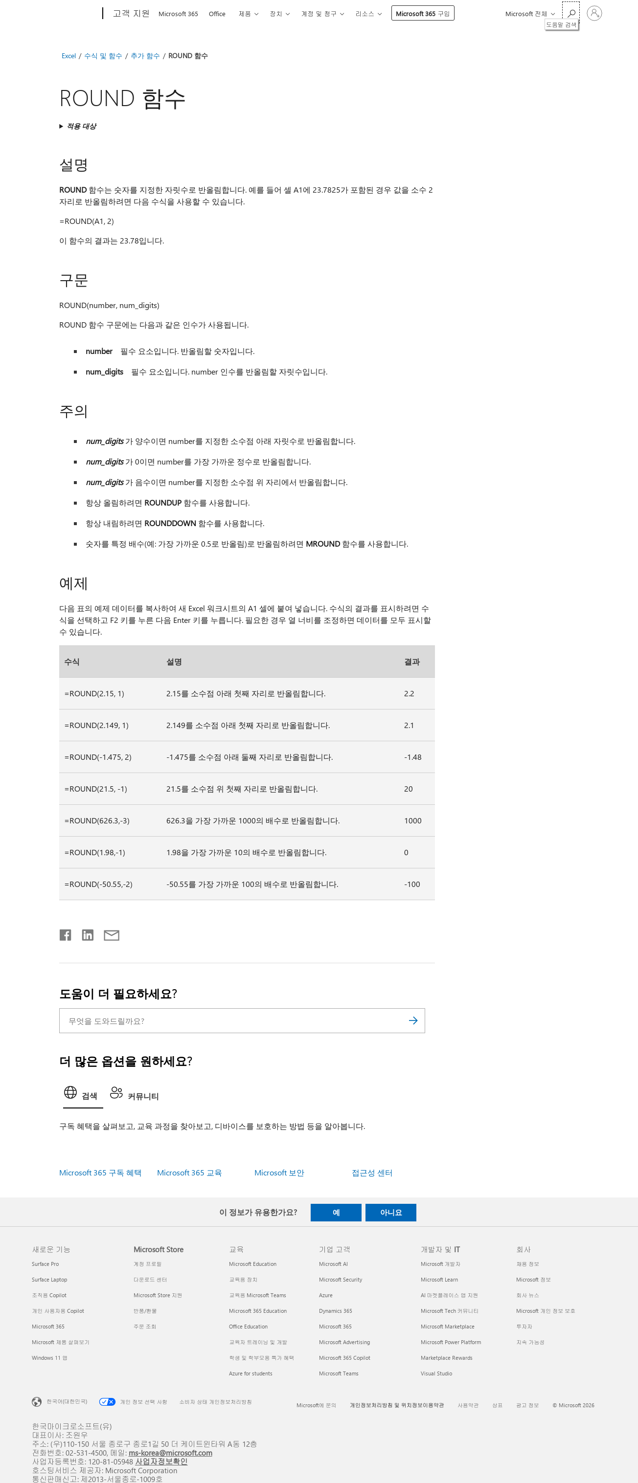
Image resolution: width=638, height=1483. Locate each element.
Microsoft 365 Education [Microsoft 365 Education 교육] (258, 1310)
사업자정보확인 (161, 1461)
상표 (497, 1405)
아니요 (391, 1212)
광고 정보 (527, 1405)
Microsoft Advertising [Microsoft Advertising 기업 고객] (344, 1342)
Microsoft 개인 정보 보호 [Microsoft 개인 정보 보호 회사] (545, 1310)
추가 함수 (145, 55)
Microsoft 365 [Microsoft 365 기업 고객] (335, 1326)
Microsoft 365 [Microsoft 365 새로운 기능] (48, 1326)
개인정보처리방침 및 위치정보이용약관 (397, 1405)
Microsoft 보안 (279, 1172)
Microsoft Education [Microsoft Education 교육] (252, 1263)
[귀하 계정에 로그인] (594, 13)
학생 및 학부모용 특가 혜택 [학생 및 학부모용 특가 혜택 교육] (261, 1357)
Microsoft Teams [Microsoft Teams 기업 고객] (339, 1373)
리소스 (364, 13)
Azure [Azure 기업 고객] (326, 1295)
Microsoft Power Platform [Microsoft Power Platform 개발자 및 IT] (451, 1342)
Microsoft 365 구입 (423, 13)
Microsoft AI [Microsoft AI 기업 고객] (333, 1263)
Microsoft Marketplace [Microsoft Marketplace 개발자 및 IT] (448, 1326)
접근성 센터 (372, 1172)
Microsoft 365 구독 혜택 (100, 1172)
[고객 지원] (130, 13)
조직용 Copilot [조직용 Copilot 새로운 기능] (49, 1295)
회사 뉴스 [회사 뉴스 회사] (527, 1295)
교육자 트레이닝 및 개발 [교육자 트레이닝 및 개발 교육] (258, 1342)
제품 (244, 13)
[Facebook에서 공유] (66, 933)
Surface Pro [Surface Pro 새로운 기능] (45, 1263)
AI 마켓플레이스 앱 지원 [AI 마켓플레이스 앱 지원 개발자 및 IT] (449, 1295)
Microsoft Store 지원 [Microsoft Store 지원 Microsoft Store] (158, 1295)
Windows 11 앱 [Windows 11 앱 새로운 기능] (50, 1357)
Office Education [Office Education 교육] (248, 1326)
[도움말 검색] (571, 12)
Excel (69, 55)
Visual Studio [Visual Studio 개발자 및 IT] (436, 1373)
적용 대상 (81, 126)
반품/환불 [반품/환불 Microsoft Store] (145, 1310)
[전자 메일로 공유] (107, 933)
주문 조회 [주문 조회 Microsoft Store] (145, 1326)
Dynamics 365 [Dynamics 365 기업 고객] (335, 1310)
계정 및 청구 (319, 13)
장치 (276, 13)
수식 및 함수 (103, 55)
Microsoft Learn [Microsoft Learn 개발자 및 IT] (439, 1279)
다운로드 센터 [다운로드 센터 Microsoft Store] (150, 1279)
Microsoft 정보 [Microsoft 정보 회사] (533, 1279)
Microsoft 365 (178, 13)
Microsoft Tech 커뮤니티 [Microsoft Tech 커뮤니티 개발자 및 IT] (450, 1310)
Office (217, 13)
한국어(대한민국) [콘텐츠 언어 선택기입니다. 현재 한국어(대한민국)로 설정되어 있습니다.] (66, 1401)
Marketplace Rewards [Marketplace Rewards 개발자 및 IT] (447, 1357)
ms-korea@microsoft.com (170, 1452)
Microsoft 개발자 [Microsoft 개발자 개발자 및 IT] (441, 1263)
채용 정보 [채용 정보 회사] (527, 1263)
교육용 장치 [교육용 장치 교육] (243, 1279)
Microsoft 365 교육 (189, 1172)
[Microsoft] (65, 13)
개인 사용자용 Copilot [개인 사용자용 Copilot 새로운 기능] (58, 1310)
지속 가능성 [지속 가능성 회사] (530, 1342)
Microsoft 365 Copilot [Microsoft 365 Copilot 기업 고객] (344, 1357)
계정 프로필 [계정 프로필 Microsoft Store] (148, 1263)
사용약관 (468, 1405)
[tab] (83, 1095)
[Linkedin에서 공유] (84, 933)
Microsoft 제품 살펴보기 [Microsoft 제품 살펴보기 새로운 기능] (61, 1342)
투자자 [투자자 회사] (524, 1326)
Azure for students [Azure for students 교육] (251, 1373)
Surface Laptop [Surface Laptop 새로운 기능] (49, 1279)
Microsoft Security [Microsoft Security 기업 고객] (340, 1279)
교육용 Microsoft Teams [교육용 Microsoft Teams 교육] (257, 1295)
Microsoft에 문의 (316, 1405)
